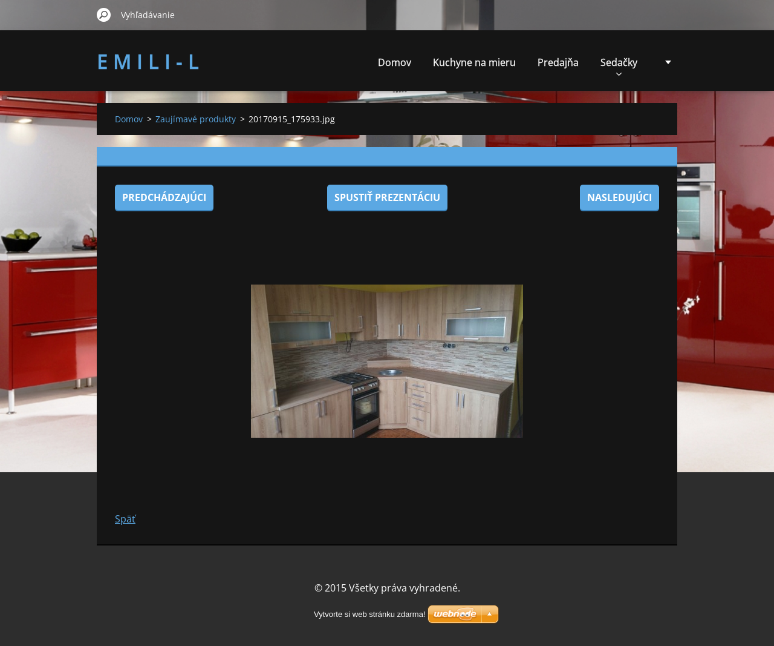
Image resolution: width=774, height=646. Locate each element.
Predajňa (558, 62)
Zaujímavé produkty (195, 119)
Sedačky (619, 66)
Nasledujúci (619, 197)
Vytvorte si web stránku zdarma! (369, 614)
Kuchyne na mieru (474, 62)
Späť (125, 519)
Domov (394, 62)
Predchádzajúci (164, 197)
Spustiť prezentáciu (387, 197)
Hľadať (104, 14)
